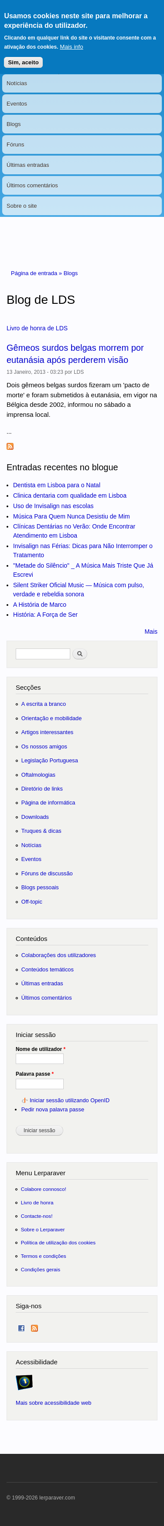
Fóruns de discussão (47, 873)
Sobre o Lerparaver (43, 1229)
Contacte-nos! (37, 1216)
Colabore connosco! (43, 1189)
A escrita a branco (43, 704)
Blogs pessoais (40, 887)
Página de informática (48, 802)
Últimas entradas (28, 165)
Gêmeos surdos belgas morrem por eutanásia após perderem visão (75, 354)
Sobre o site (22, 206)
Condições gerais (40, 1269)
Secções (28, 687)
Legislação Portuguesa (49, 760)
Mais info (71, 40)
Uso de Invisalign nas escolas (53, 505)
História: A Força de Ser (45, 614)
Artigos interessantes (47, 732)
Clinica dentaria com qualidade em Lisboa (69, 495)
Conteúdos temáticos (47, 969)
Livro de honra (37, 1202)
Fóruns (15, 144)
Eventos (17, 103)
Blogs (14, 124)
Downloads (35, 817)
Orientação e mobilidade (51, 718)
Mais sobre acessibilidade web (53, 1403)
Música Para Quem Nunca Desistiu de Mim (71, 516)
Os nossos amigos (44, 746)
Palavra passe (35, 1074)
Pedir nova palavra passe (52, 1109)
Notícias (17, 83)
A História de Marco (39, 604)
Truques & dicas (41, 831)
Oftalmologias (38, 774)
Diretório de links (42, 788)
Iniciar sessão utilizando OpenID (69, 1100)
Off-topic (31, 901)
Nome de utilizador (40, 1049)
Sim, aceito (23, 56)
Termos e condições (43, 1256)
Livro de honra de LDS (37, 328)
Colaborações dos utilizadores (58, 955)
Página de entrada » (37, 273)
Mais (150, 631)
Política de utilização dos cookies (58, 1242)
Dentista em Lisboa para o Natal (56, 485)
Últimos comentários (32, 185)
